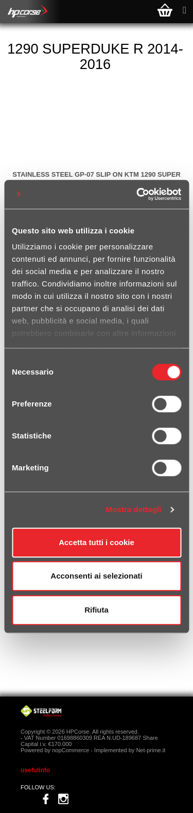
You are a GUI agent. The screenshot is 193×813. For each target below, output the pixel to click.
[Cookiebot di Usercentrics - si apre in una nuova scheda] (137, 194)
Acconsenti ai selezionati (96, 575)
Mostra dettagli (133, 509)
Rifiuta (96, 609)
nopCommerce (70, 750)
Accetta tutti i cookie (96, 542)
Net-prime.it (150, 750)
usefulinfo (35, 770)
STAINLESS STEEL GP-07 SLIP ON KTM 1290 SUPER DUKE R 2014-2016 (96, 179)
